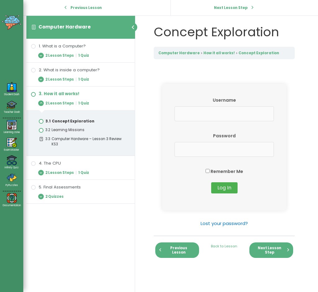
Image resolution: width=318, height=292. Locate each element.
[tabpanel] (224, 156)
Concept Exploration (258, 53)
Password (224, 136)
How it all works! (219, 53)
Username (224, 100)
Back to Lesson (224, 246)
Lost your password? (224, 223)
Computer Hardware (65, 27)
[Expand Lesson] (80, 55)
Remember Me (224, 171)
